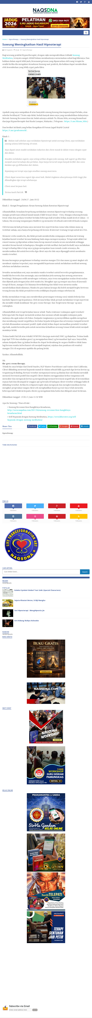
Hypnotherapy (13, 39)
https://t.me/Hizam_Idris (75, 121)
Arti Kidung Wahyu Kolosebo (26, 621)
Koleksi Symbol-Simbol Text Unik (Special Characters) (37, 590)
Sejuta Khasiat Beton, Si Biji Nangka (29, 601)
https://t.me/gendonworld (14, 130)
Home (4, 39)
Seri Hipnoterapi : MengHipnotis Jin (29, 611)
